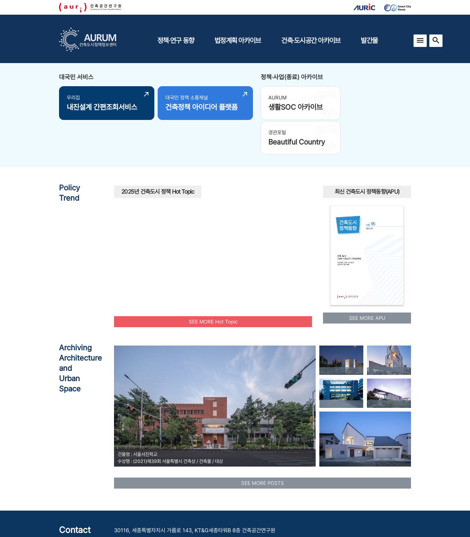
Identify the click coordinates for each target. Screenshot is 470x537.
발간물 (369, 40)
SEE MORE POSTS (262, 447)
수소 (290, 222)
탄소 (144, 210)
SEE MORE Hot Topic (213, 285)
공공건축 (274, 198)
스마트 (146, 219)
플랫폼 (196, 260)
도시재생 (252, 244)
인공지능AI (276, 187)
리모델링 (139, 245)
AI (232, 213)
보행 (185, 183)
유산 (263, 235)
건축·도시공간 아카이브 (310, 40)
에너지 (281, 231)
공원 (264, 218)
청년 (184, 234)
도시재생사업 (225, 255)
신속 (248, 207)
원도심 (197, 175)
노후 (236, 226)
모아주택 (170, 203)
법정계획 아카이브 (237, 40)
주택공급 (207, 183)
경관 (288, 207)
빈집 (213, 219)
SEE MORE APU (367, 282)
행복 (161, 246)
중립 (292, 243)
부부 (298, 230)
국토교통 (209, 199)
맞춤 (164, 235)
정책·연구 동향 (175, 40)
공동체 (159, 189)
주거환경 (219, 239)
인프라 (176, 254)
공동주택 (178, 219)
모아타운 (242, 191)
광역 (130, 203)
